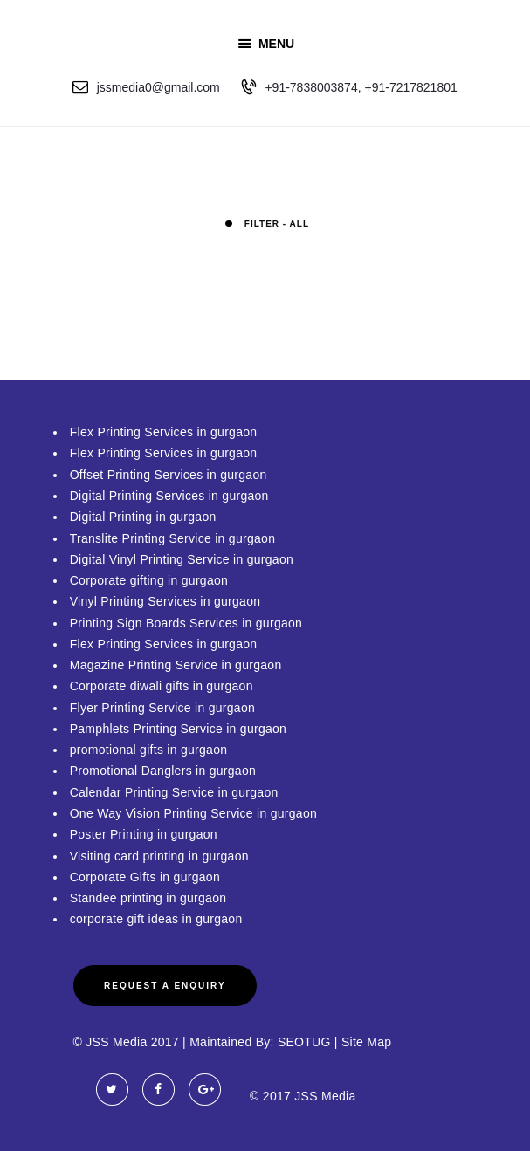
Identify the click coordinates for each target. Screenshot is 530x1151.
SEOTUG (304, 1042)
